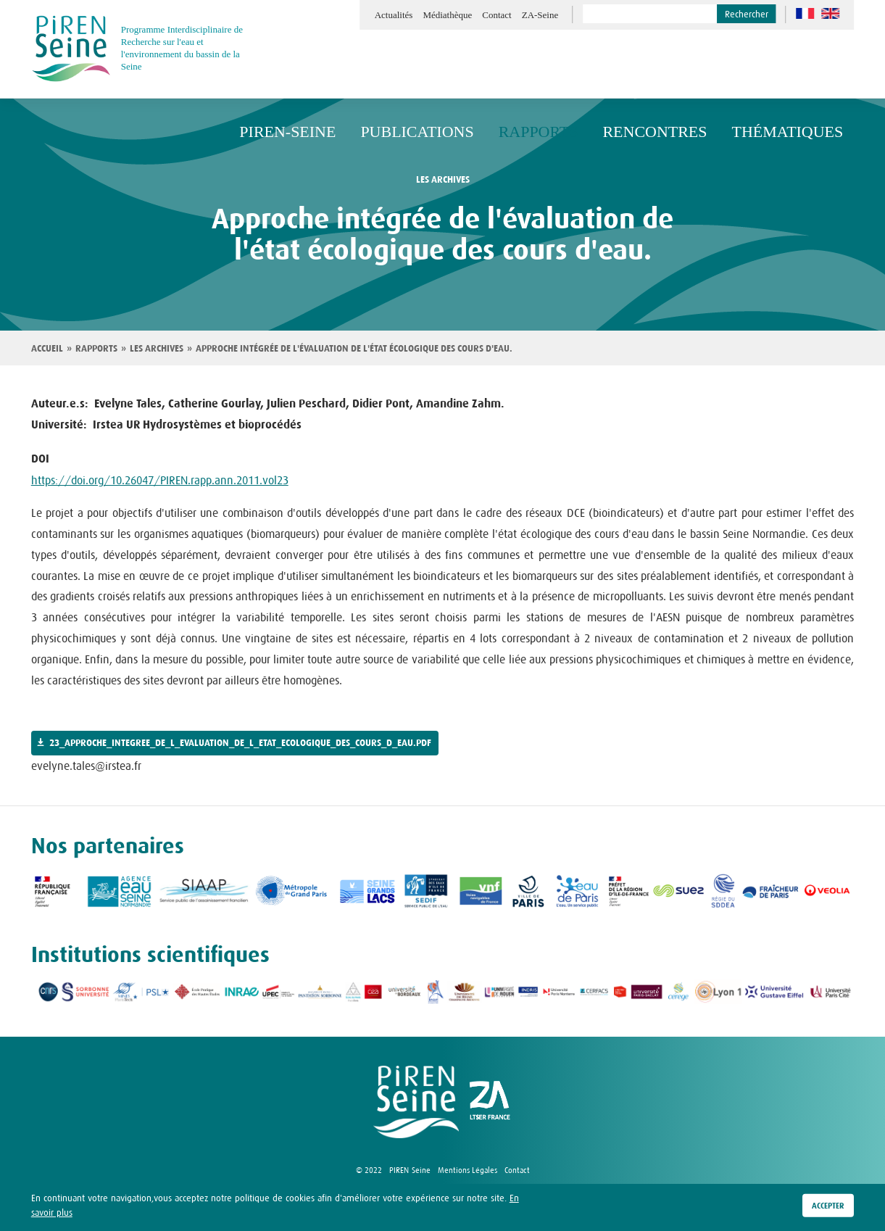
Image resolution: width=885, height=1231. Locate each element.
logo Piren (416, 1102)
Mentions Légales (467, 1170)
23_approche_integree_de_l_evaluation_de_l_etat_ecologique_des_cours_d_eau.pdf (240, 743)
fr (805, 13)
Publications (480, 64)
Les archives (156, 348)
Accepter (828, 1206)
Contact (496, 14)
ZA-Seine (540, 14)
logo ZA (490, 1102)
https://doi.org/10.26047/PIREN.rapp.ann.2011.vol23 (159, 479)
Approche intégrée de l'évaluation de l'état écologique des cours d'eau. (354, 348)
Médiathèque (447, 14)
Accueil (47, 348)
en (830, 13)
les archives (443, 179)
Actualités (394, 14)
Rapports (96, 348)
